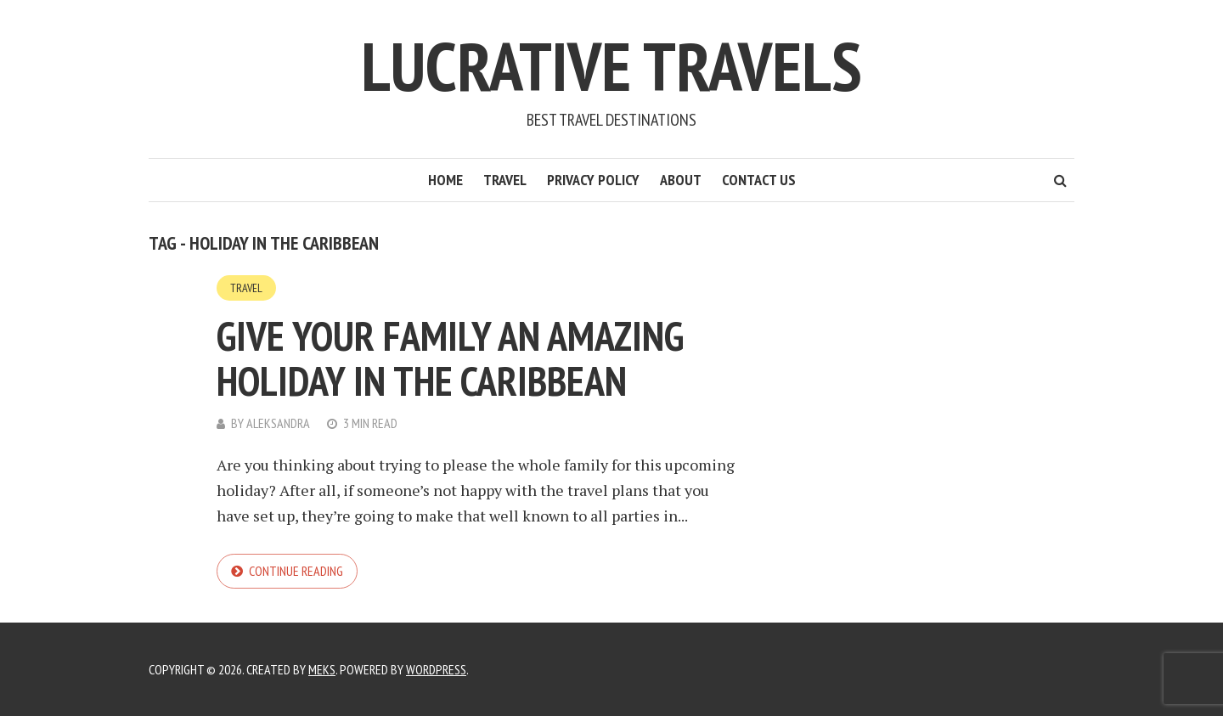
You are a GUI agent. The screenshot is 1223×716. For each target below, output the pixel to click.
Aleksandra (278, 422)
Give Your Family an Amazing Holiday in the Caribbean (450, 358)
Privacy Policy (593, 179)
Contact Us (759, 179)
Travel (505, 179)
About (681, 179)
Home (445, 179)
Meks (321, 669)
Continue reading (296, 570)
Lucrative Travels (611, 66)
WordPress (436, 669)
